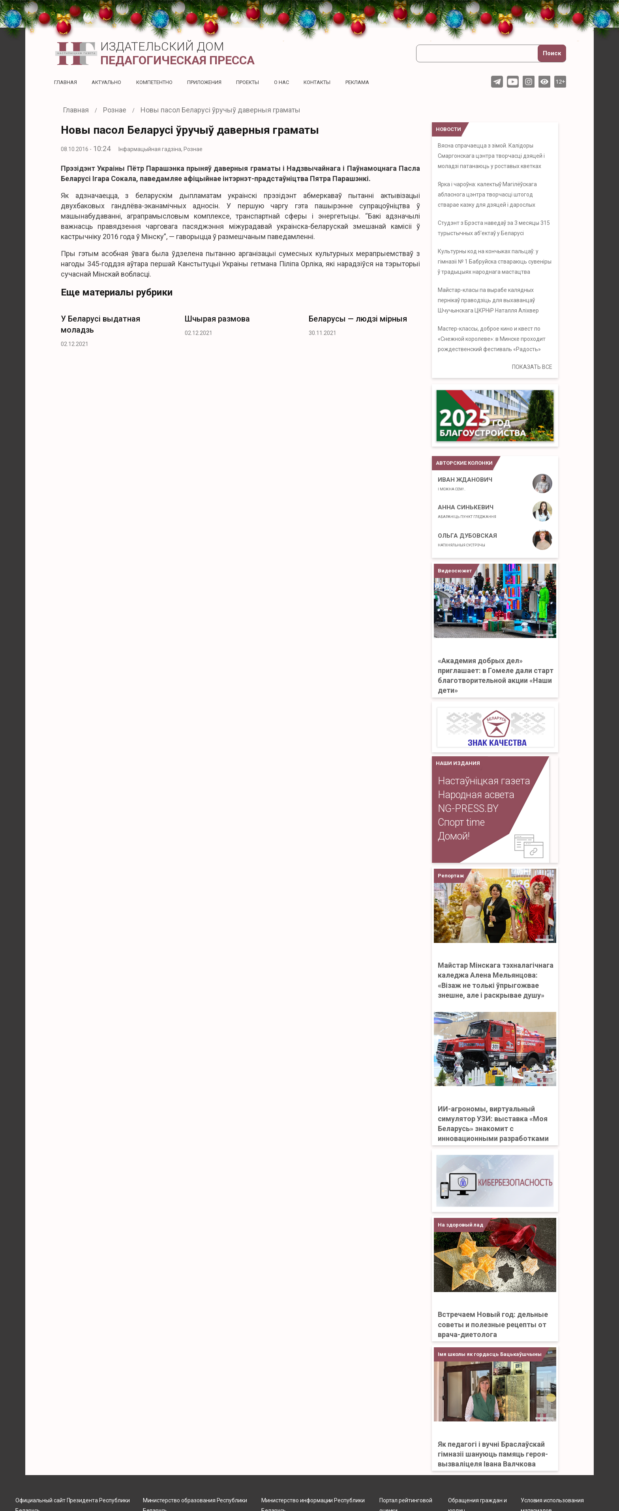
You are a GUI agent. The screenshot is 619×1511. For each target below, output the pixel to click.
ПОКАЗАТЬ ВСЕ (532, 367)
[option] (117, 328)
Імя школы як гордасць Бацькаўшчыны (490, 1354)
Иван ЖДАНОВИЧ (465, 483)
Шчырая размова (217, 319)
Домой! (454, 836)
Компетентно (161, 82)
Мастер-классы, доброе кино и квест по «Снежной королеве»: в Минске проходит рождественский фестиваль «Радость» (492, 338)
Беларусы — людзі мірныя (358, 319)
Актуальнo (109, 82)
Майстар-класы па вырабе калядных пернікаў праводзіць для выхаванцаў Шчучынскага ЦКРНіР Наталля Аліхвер (488, 300)
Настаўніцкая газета (484, 781)
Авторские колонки (464, 463)
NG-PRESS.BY (468, 808)
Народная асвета (476, 794)
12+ (560, 81)
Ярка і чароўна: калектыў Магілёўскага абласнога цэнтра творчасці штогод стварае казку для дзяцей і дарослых (487, 194)
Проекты (261, 82)
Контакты (334, 82)
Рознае (193, 149)
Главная (66, 82)
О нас (297, 82)
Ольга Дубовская (467, 539)
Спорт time (461, 822)
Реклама (377, 82)
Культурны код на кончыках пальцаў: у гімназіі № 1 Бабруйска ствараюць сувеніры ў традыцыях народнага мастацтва (494, 261)
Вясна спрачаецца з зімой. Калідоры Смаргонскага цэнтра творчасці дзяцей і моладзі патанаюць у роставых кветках (491, 155)
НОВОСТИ (448, 129)
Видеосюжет (455, 571)
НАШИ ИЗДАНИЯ (458, 763)
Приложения (214, 82)
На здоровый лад (460, 1225)
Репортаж (451, 876)
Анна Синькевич (467, 511)
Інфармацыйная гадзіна (149, 149)
